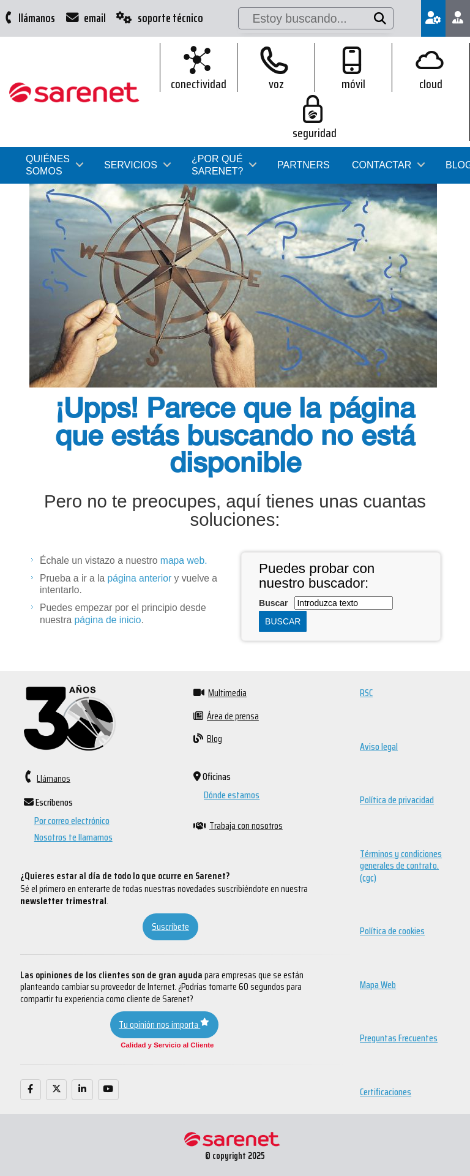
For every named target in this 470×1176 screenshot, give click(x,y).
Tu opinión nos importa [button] (164, 1024)
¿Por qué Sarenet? (217, 116)
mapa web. (182, 560)
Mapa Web (378, 984)
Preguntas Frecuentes (399, 1038)
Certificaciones (385, 1091)
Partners (303, 116)
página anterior (140, 578)
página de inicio (108, 620)
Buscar (273, 603)
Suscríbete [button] (170, 926)
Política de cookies (392, 930)
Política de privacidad (397, 799)
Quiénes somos (48, 116)
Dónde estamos (231, 795)
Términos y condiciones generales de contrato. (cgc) (401, 865)
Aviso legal (379, 746)
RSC (366, 692)
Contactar (381, 116)
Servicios (130, 116)
